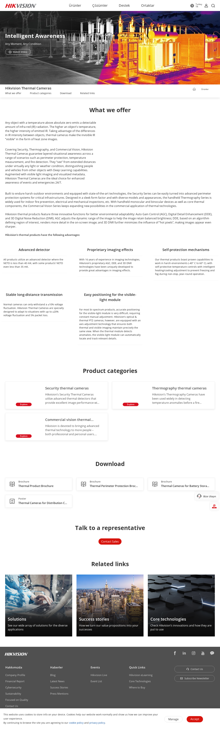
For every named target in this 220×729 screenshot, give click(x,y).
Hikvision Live (99, 675)
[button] (212, 89)
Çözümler (100, 5)
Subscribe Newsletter (194, 678)
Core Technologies (140, 681)
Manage (173, 719)
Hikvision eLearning (140, 675)
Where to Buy (137, 688)
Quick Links (137, 668)
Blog (53, 675)
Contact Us (11, 706)
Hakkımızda (13, 668)
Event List (96, 681)
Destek (124, 5)
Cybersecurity (13, 688)
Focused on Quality (16, 700)
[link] (13, 94)
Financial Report (14, 681)
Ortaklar (147, 5)
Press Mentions (59, 694)
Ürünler (75, 5)
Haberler (56, 668)
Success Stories (59, 688)
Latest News (57, 681)
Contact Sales (110, 542)
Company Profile (15, 675)
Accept (194, 719)
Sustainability (13, 694)
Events (95, 668)
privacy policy (97, 722)
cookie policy (76, 722)
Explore (23, 404)
